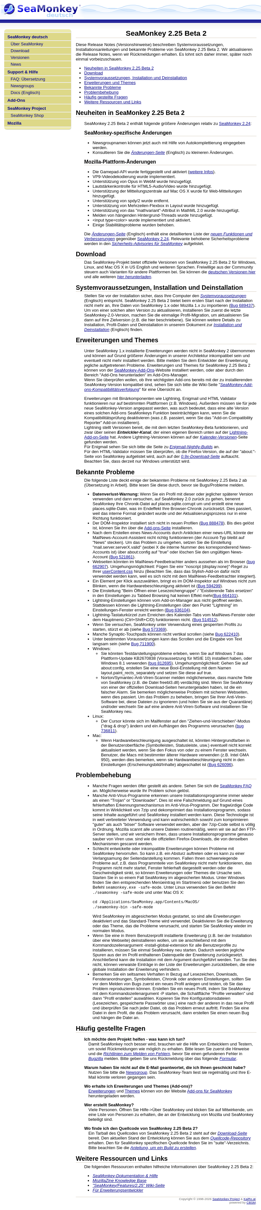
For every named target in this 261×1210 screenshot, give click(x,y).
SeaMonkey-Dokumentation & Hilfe (125, 1177)
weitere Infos (201, 171)
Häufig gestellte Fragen (105, 97)
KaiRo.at (250, 1200)
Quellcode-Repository (230, 1139)
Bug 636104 (177, 610)
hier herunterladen (134, 276)
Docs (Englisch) (25, 92)
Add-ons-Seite (157, 527)
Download (20, 50)
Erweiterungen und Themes (110, 82)
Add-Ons (16, 100)
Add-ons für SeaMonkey (209, 1092)
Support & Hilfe (22, 72)
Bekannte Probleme (102, 87)
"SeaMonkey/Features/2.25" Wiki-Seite (129, 1186)
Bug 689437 (241, 305)
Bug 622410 (226, 634)
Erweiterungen (101, 1092)
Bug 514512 (205, 619)
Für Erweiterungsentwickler (118, 1191)
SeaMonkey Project (26, 108)
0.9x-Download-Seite (200, 456)
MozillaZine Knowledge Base (119, 1181)
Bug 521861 (121, 556)
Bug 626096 (220, 764)
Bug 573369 (154, 629)
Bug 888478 (212, 523)
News (16, 64)
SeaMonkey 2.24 (235, 123)
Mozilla (14, 123)
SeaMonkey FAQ (236, 785)
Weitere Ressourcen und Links (112, 101)
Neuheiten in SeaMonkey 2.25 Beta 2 (119, 68)
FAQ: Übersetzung (28, 79)
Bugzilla (95, 1059)
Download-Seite (232, 1134)
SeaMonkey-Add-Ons (134, 370)
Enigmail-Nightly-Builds (191, 446)
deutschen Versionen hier (232, 271)
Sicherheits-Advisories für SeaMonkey (147, 243)
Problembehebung (101, 92)
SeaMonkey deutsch (27, 36)
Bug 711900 (142, 643)
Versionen (20, 57)
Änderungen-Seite (148, 152)
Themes (132, 1092)
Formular (227, 1059)
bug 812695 (160, 663)
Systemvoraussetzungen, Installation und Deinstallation (135, 77)
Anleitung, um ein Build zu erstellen (163, 1149)
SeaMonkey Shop (27, 115)
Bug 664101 (225, 595)
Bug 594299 (209, 585)
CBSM (251, 1203)
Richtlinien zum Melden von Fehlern (136, 1055)
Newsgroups (22, 85)
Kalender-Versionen (218, 437)
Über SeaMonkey (27, 44)
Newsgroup (136, 1073)
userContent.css (117, 571)
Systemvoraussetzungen (223, 295)
